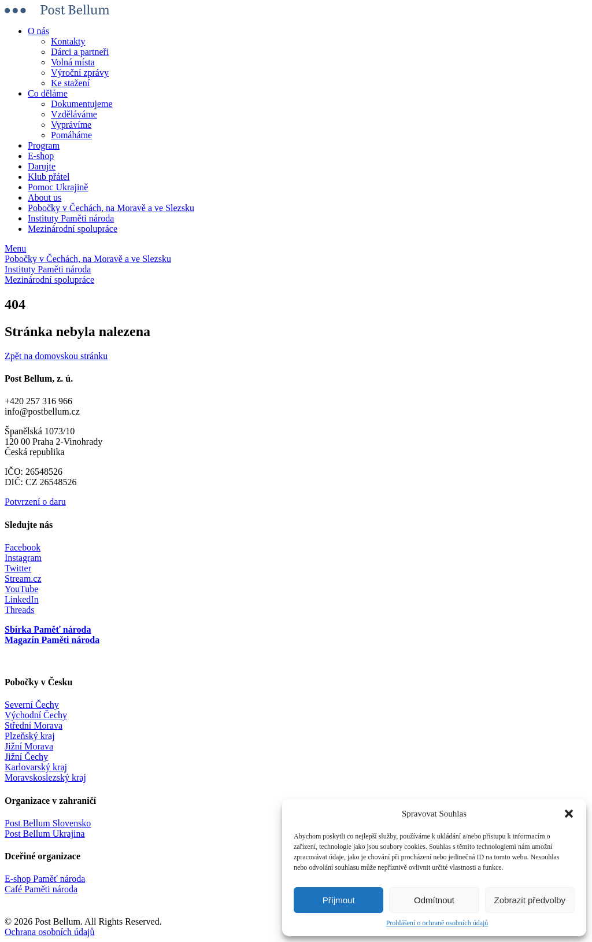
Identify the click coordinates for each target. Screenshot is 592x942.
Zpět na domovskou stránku (56, 356)
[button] (569, 813)
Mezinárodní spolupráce (72, 229)
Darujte (42, 166)
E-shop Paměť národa (45, 879)
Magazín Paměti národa (52, 640)
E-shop (41, 156)
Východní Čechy (36, 715)
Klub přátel (48, 177)
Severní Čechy (32, 705)
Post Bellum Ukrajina (45, 833)
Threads (20, 610)
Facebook (22, 547)
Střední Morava (33, 725)
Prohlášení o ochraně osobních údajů (437, 923)
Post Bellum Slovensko (48, 823)
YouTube (21, 589)
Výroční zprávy (80, 72)
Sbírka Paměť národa (48, 629)
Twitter (18, 568)
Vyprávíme (71, 125)
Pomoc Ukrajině (58, 187)
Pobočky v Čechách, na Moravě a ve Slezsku (111, 208)
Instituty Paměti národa (71, 218)
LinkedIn (22, 599)
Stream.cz (23, 578)
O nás (38, 31)
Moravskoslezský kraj (45, 777)
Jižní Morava (29, 746)
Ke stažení (70, 83)
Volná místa (73, 62)
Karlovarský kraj (36, 767)
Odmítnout (434, 900)
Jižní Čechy (26, 757)
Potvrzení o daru (35, 502)
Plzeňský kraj (30, 736)
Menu (15, 248)
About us (44, 197)
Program (44, 145)
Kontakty (68, 41)
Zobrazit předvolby (529, 900)
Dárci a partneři (80, 52)
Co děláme (48, 93)
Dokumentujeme (82, 104)
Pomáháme (71, 135)
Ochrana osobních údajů (50, 932)
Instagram (23, 558)
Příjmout (339, 900)
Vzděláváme (74, 114)
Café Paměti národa (41, 889)
